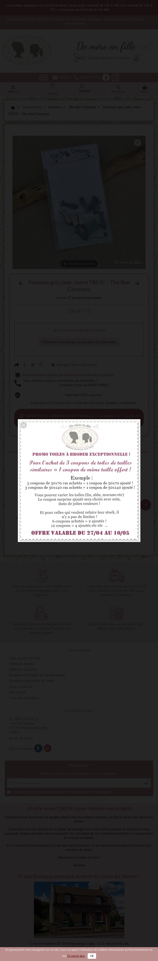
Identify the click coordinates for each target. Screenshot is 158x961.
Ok (92, 956)
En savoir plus (76, 956)
